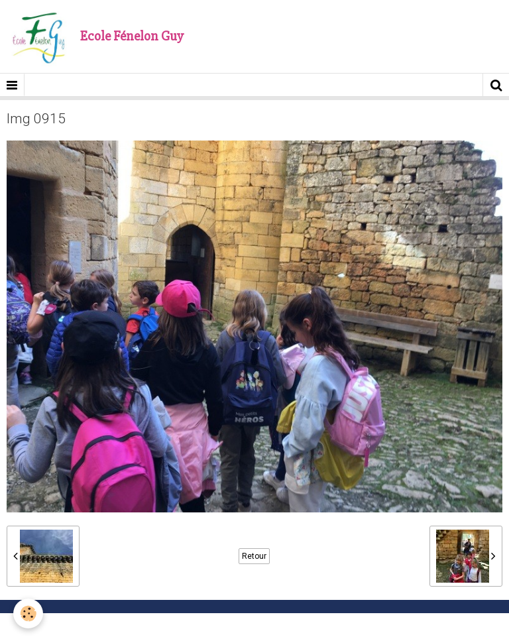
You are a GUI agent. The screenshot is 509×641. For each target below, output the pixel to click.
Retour (254, 556)
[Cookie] (28, 613)
